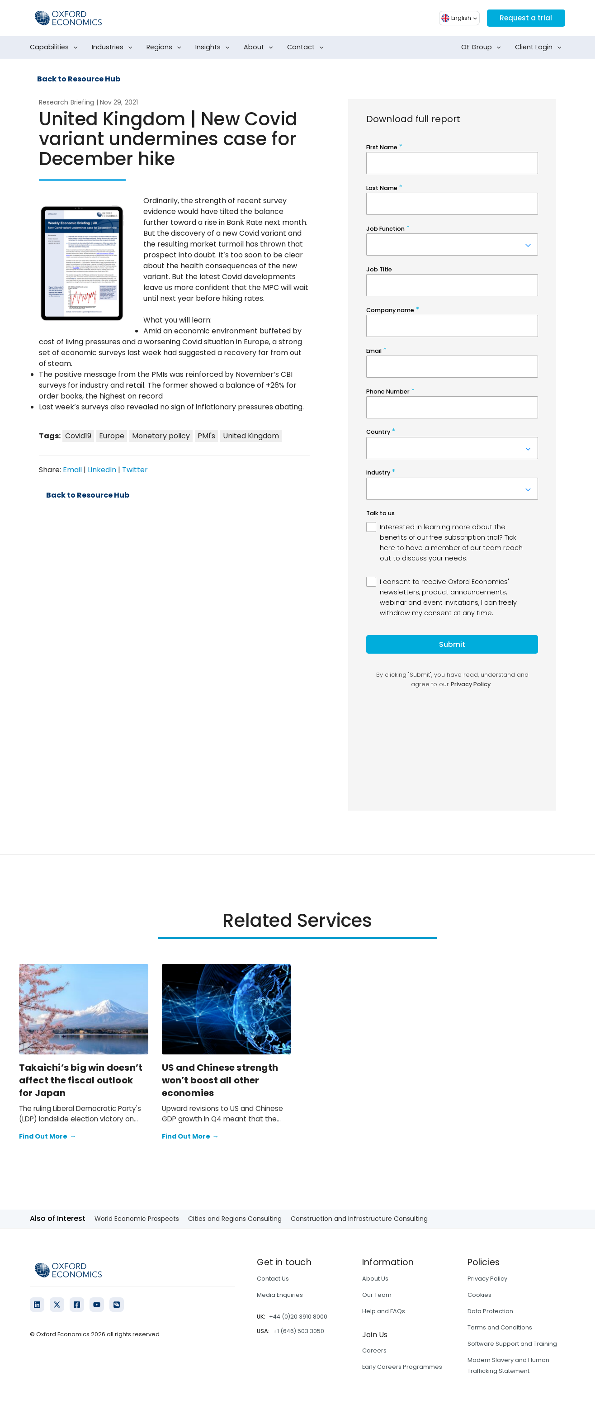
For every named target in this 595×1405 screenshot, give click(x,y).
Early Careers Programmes (402, 1367)
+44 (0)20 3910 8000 (298, 1316)
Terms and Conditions (500, 1327)
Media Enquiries (280, 1295)
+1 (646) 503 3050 (298, 1331)
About (260, 47)
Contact (307, 47)
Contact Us (273, 1278)
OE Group (483, 47)
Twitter (135, 470)
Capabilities (55, 47)
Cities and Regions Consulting (235, 1218)
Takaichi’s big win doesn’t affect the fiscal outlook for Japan (80, 1080)
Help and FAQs (383, 1311)
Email (72, 470)
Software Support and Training (512, 1344)
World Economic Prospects (136, 1218)
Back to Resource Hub (78, 79)
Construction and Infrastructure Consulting (359, 1218)
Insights (214, 47)
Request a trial (525, 18)
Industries (114, 47)
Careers (374, 1350)
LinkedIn (102, 470)
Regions (165, 47)
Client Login (540, 47)
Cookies (479, 1295)
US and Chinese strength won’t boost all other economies (220, 1080)
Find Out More (47, 1137)
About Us (375, 1278)
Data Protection (490, 1311)
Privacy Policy (487, 1278)
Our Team (377, 1295)
